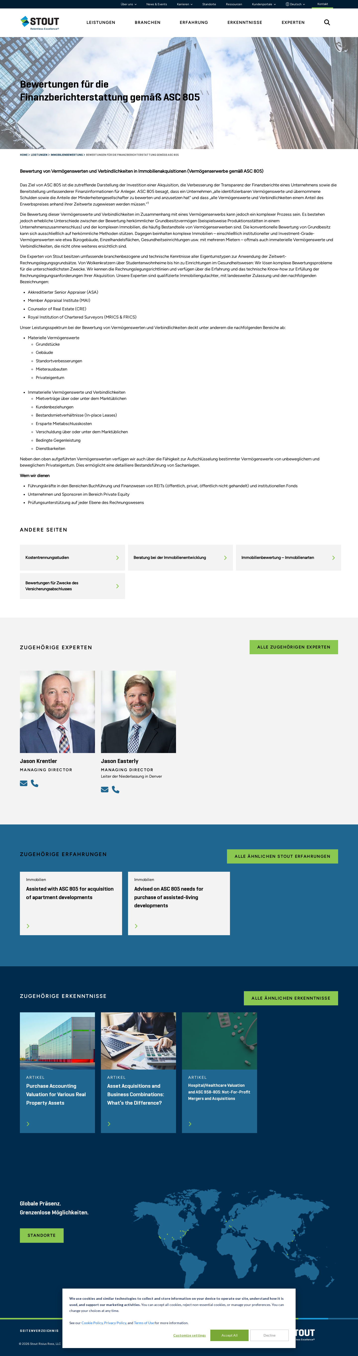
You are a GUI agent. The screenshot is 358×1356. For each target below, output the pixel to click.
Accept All (230, 1335)
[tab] (43, 22)
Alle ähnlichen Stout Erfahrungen (282, 856)
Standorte (209, 4)
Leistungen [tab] (101, 22)
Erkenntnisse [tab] (244, 22)
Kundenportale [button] (262, 4)
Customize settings (189, 1335)
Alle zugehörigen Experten (293, 647)
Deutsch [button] (294, 4)
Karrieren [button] (183, 4)
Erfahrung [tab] (194, 22)
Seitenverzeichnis (39, 1331)
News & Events (156, 4)
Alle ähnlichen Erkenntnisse (291, 998)
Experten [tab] (293, 22)
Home (24, 155)
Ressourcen (234, 4)
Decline (269, 1335)
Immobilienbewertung (67, 155)
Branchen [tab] (148, 22)
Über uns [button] (127, 4)
